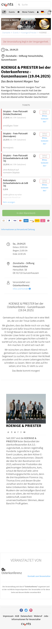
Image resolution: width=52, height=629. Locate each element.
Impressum (8, 616)
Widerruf (38, 616)
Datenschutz (26, 616)
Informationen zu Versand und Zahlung (18, 229)
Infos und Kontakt (22, 288)
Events (16, 32)
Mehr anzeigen (9, 202)
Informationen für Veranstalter (26, 619)
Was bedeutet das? (44, 119)
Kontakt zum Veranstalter (39, 576)
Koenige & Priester (29, 32)
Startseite (6, 32)
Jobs (46, 616)
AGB (17, 616)
